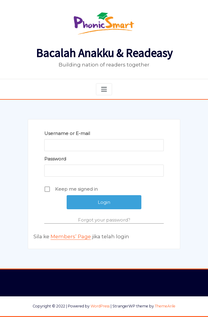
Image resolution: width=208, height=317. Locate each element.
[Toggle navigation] (104, 89)
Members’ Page (71, 236)
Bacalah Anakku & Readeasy (104, 53)
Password (55, 159)
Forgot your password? (104, 220)
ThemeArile (165, 306)
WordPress (100, 306)
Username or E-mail (67, 133)
